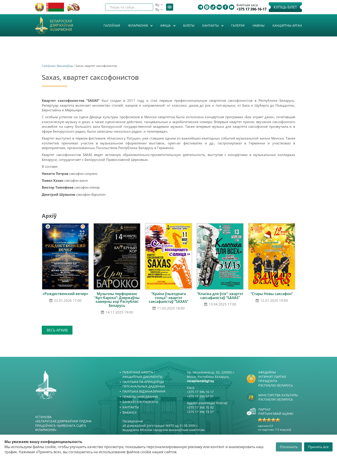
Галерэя (238, 25)
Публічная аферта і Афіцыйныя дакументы (142, 374)
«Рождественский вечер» (65, 293)
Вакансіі (129, 412)
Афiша (166, 25)
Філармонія (138, 25)
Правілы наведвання (140, 397)
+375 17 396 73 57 (200, 412)
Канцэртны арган (287, 25)
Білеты (189, 25)
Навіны (259, 25)
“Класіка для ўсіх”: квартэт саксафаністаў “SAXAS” (220, 295)
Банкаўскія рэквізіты (140, 402)
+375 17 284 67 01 (200, 396)
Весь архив (57, 330)
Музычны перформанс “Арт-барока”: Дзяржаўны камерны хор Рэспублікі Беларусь (117, 299)
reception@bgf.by (200, 381)
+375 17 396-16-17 (252, 9)
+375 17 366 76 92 (200, 407)
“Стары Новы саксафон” (272, 293)
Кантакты (211, 25)
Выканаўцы (65, 66)
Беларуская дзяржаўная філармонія (61, 25)
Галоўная (112, 25)
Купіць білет (285, 7)
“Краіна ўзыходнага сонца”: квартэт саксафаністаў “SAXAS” (168, 297)
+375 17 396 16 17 (200, 392)
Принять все (318, 447)
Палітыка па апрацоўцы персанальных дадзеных (143, 384)
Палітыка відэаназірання (143, 391)
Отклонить (289, 447)
